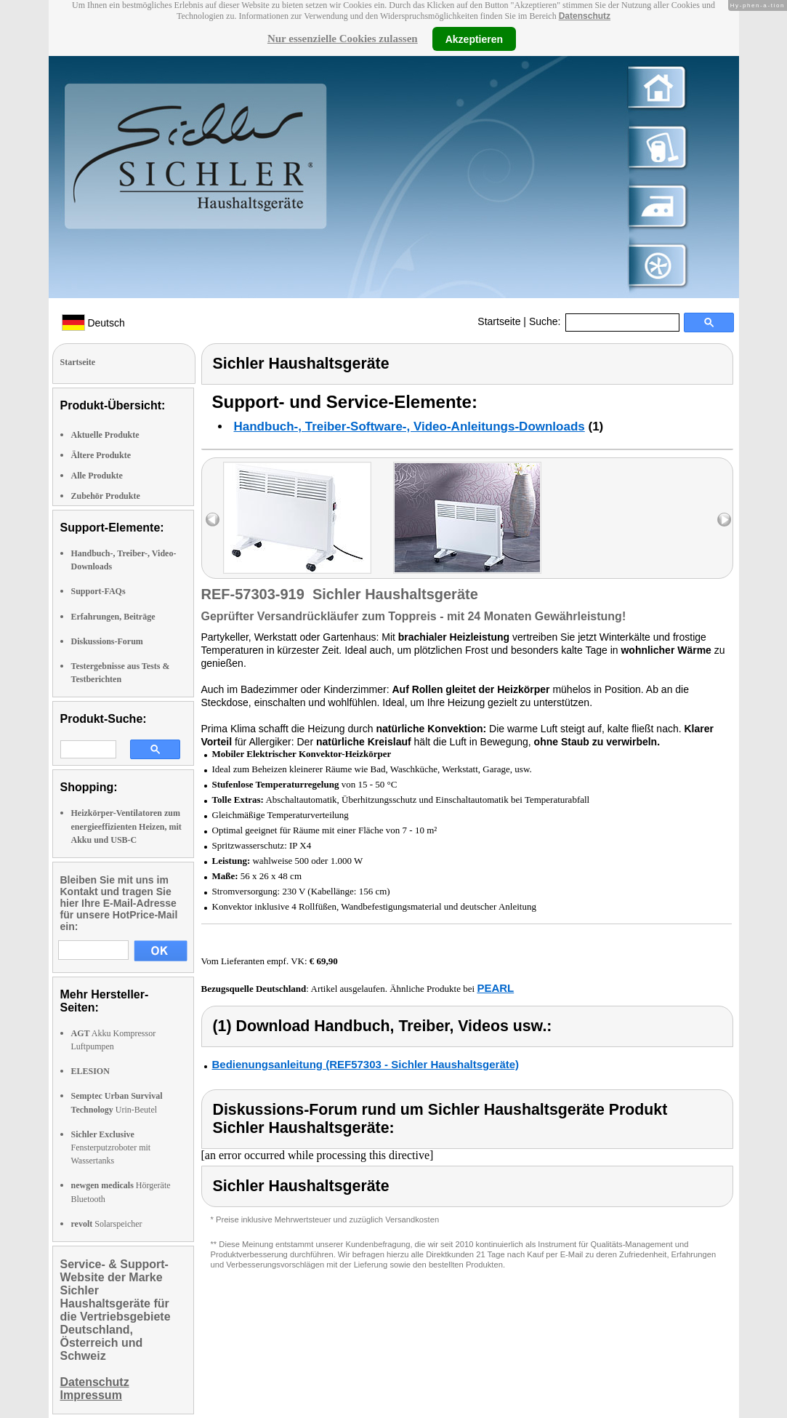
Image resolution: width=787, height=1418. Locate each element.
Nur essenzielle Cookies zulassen (342, 38)
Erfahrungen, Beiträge (113, 617)
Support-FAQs (98, 591)
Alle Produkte (97, 475)
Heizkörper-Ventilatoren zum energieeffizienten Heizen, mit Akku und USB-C (126, 826)
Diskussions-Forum (107, 641)
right (724, 519)
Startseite (498, 321)
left (212, 519)
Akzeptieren (474, 38)
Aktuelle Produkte (105, 435)
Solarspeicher (106, 1224)
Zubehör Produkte (105, 496)
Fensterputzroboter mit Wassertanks (111, 1147)
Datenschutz (584, 16)
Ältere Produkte (101, 455)
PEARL (495, 988)
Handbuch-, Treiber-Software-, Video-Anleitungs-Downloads (409, 426)
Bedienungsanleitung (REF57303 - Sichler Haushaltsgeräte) (366, 1064)
